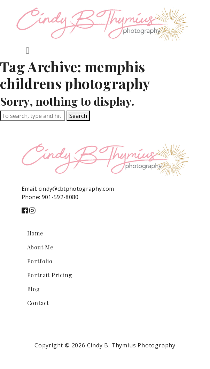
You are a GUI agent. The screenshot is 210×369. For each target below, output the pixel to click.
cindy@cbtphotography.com (76, 189)
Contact (38, 303)
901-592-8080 (60, 197)
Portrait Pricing (49, 275)
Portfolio (40, 261)
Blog (33, 289)
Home (35, 233)
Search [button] (78, 116)
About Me (40, 247)
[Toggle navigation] (28, 50)
